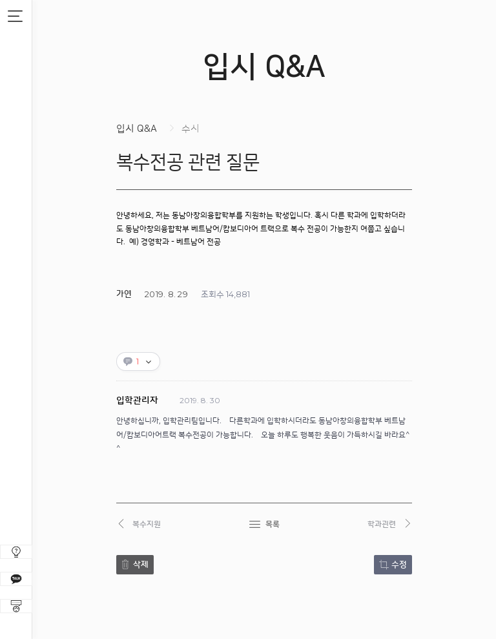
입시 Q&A (136, 128)
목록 (272, 524)
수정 (399, 564)
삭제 (141, 564)
